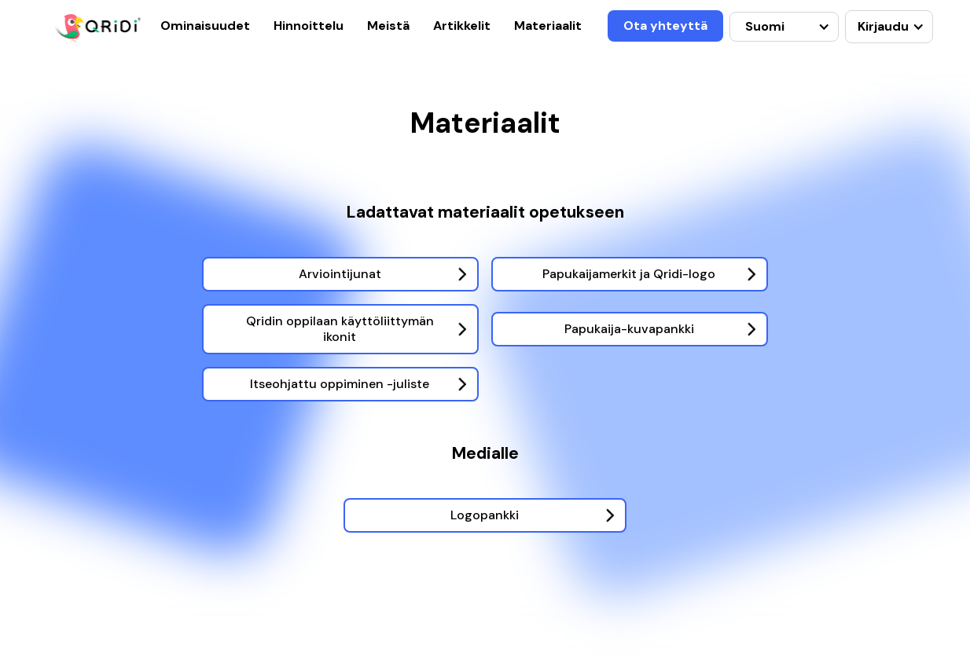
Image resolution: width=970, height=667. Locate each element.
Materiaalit (548, 25)
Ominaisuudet (205, 25)
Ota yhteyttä (665, 25)
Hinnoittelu (309, 25)
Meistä (388, 25)
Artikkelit (462, 25)
